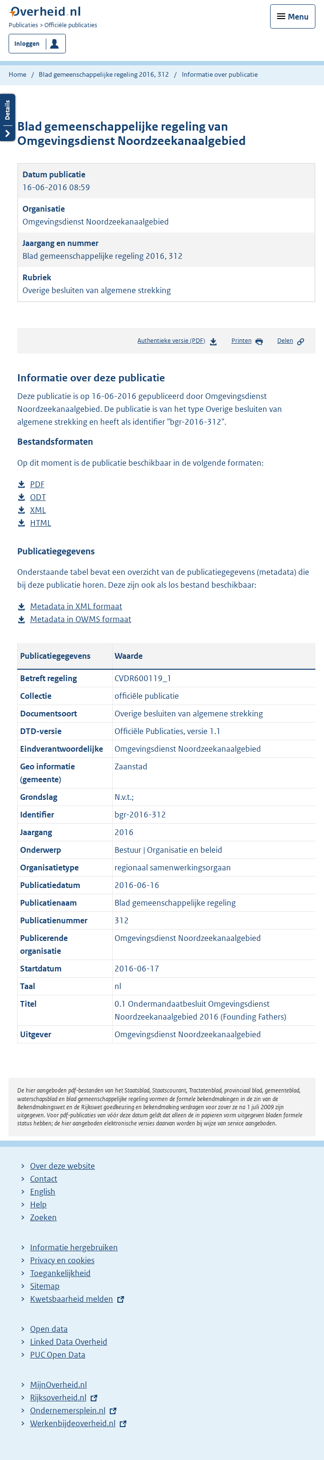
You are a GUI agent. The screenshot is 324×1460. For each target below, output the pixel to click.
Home (17, 74)
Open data (49, 1329)
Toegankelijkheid (60, 1273)
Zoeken (43, 1217)
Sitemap (45, 1286)
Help (38, 1204)
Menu (298, 16)
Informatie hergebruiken (74, 1247)
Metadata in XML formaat (76, 606)
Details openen (7, 117)
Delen (291, 341)
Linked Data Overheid (68, 1342)
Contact (43, 1179)
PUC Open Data (57, 1354)
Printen (247, 341)
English (42, 1191)
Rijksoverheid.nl (58, 1397)
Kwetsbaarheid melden (71, 1299)
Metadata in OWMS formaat (80, 619)
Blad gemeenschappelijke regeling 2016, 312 (104, 74)
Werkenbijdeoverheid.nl (72, 1423)
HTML (40, 523)
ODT (38, 497)
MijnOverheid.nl (58, 1384)
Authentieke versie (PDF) (177, 342)
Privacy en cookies (62, 1260)
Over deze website (62, 1166)
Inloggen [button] (27, 44)
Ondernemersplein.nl (67, 1410)
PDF (37, 484)
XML (38, 510)
